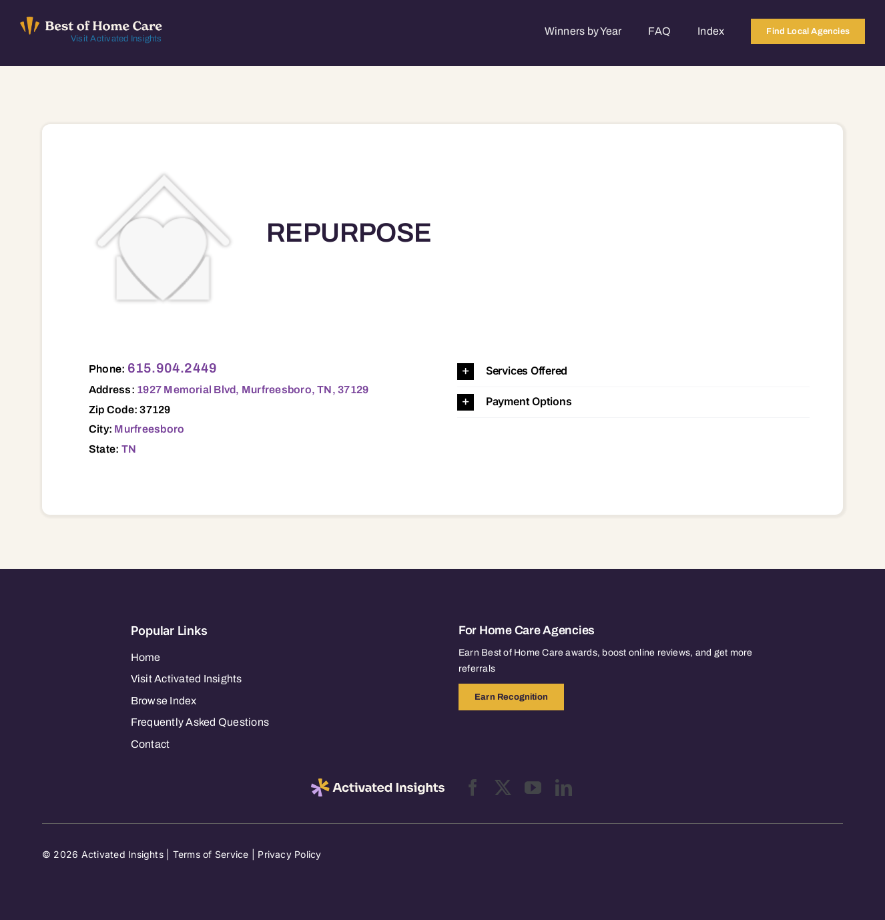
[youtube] (533, 787)
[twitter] (503, 787)
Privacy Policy (289, 854)
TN (128, 449)
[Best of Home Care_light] (91, 22)
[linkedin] (563, 787)
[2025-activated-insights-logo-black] (378, 783)
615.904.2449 (172, 368)
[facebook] (473, 787)
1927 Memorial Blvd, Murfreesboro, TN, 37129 (252, 389)
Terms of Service (211, 854)
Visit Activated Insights (116, 38)
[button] (633, 372)
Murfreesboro (149, 429)
